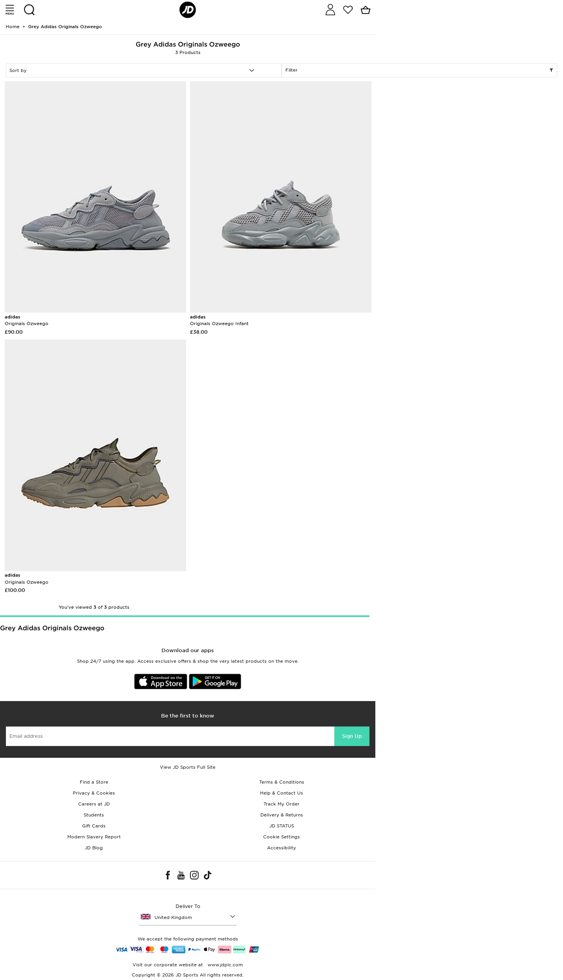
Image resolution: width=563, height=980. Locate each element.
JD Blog (94, 848)
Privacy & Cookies (94, 793)
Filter (419, 70)
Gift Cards (94, 826)
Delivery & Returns (281, 815)
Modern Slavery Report (94, 837)
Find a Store (94, 782)
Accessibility (281, 848)
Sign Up (352, 736)
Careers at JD (94, 804)
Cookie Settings (281, 837)
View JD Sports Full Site (187, 767)
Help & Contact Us (281, 793)
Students (94, 815)
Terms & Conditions (281, 782)
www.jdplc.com (224, 964)
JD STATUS (281, 826)
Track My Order (281, 804)
